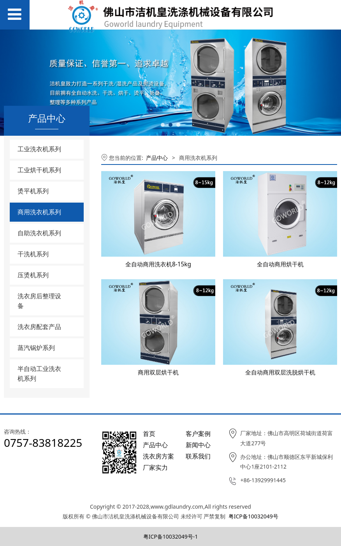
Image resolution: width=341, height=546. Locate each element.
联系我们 (198, 456)
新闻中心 (198, 445)
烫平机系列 (33, 191)
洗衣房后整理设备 (39, 301)
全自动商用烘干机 (280, 264)
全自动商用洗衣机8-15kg (158, 264)
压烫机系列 (33, 275)
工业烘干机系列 (39, 170)
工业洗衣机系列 (39, 149)
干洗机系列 (33, 254)
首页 (149, 433)
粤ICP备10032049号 (253, 516)
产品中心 (157, 157)
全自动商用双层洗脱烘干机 (280, 372)
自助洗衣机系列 (39, 233)
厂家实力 (155, 467)
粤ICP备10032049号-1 (170, 536)
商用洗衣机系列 (39, 212)
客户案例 (198, 433)
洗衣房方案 (158, 456)
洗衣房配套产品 (39, 326)
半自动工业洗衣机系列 (39, 373)
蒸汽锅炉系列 (36, 347)
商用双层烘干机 (158, 372)
